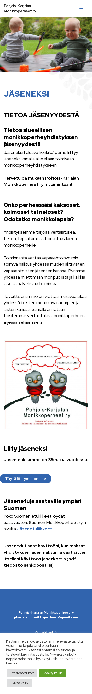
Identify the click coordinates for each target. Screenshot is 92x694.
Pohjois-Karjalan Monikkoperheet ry (20, 8)
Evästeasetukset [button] (22, 673)
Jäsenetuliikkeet (34, 529)
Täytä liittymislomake (25, 478)
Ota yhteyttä (46, 632)
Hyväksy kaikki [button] (52, 673)
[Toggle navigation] (82, 8)
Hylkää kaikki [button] (19, 683)
